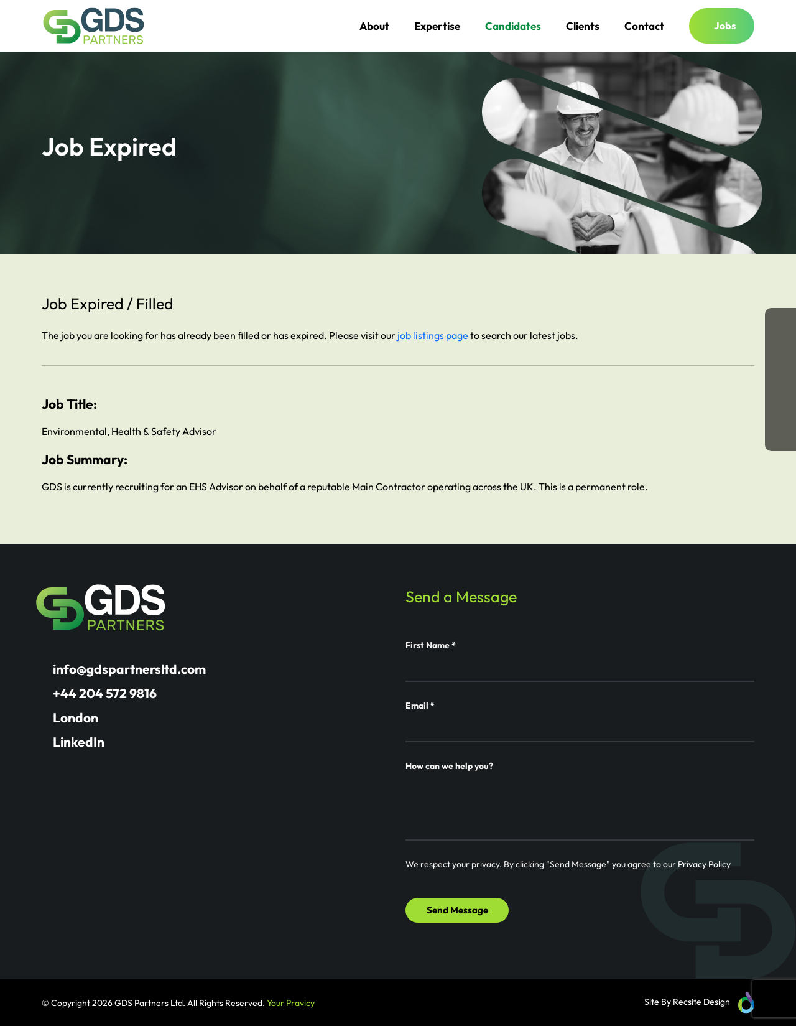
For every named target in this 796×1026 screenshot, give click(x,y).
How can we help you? (449, 766)
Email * (420, 705)
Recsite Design (701, 1001)
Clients (582, 25)
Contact (644, 25)
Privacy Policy (704, 864)
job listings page (432, 335)
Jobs (725, 25)
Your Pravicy (291, 1003)
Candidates (513, 25)
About (374, 25)
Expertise (437, 25)
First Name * (430, 645)
